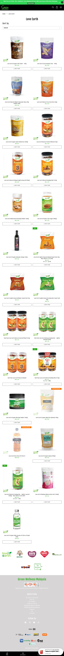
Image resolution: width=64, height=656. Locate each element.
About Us (32, 599)
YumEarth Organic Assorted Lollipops (52, 651)
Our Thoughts (32, 601)
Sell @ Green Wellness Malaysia (32, 607)
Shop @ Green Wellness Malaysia (32, 605)
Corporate (32, 609)
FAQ (32, 611)
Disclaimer (28, 648)
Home (4, 14)
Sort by (5, 23)
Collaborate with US (32, 603)
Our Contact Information (32, 597)
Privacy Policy (35, 648)
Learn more (31, 3)
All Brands (32, 613)
